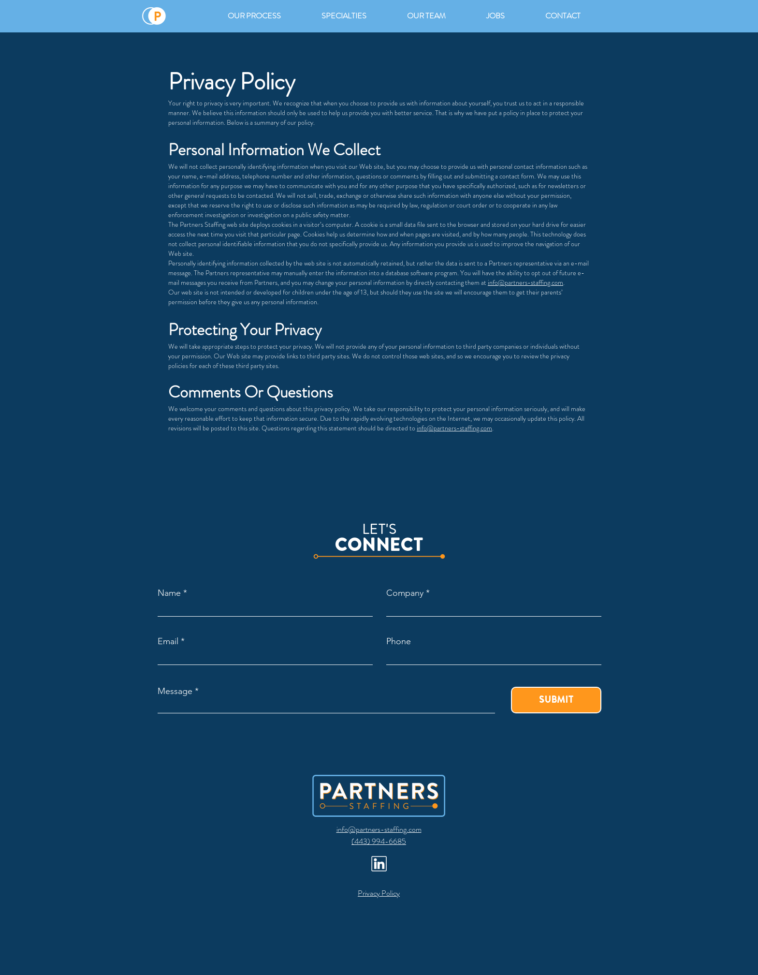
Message (175, 691)
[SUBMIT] (556, 700)
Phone (398, 641)
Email (168, 641)
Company (404, 593)
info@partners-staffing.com (525, 282)
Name (169, 593)
